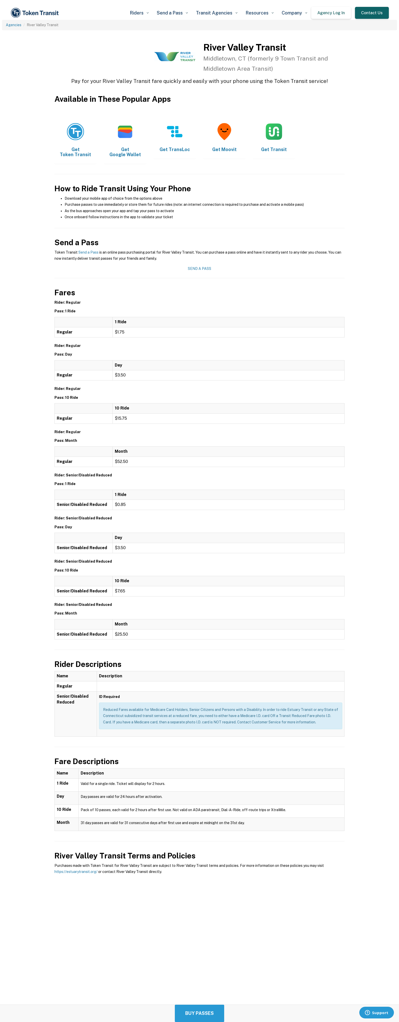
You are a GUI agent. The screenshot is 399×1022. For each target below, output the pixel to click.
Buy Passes (199, 1013)
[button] (139, 13)
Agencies (13, 25)
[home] (35, 13)
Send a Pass (88, 252)
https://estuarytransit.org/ (75, 872)
